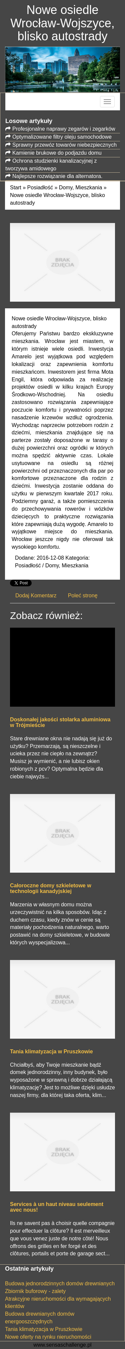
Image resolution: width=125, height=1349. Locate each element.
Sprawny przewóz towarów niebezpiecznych (64, 145)
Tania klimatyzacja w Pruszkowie (51, 1051)
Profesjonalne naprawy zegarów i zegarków (63, 129)
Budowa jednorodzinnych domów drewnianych (60, 1283)
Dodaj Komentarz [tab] (36, 595)
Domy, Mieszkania (80, 187)
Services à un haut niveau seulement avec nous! (56, 1207)
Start (15, 187)
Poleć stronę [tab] (83, 595)
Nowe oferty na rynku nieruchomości (48, 1337)
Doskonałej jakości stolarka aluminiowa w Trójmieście (60, 722)
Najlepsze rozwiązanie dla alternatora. (57, 176)
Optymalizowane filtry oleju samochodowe (62, 137)
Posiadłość (40, 187)
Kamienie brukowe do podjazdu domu (57, 153)
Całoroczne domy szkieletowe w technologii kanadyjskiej (50, 888)
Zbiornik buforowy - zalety (35, 1291)
